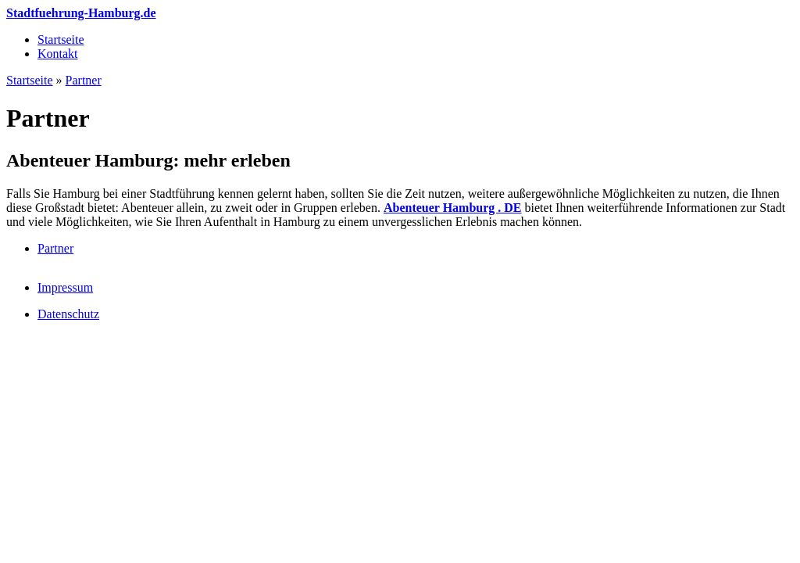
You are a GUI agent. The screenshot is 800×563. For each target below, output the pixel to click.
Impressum (65, 287)
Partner (84, 80)
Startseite (61, 39)
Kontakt (58, 53)
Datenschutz (68, 314)
